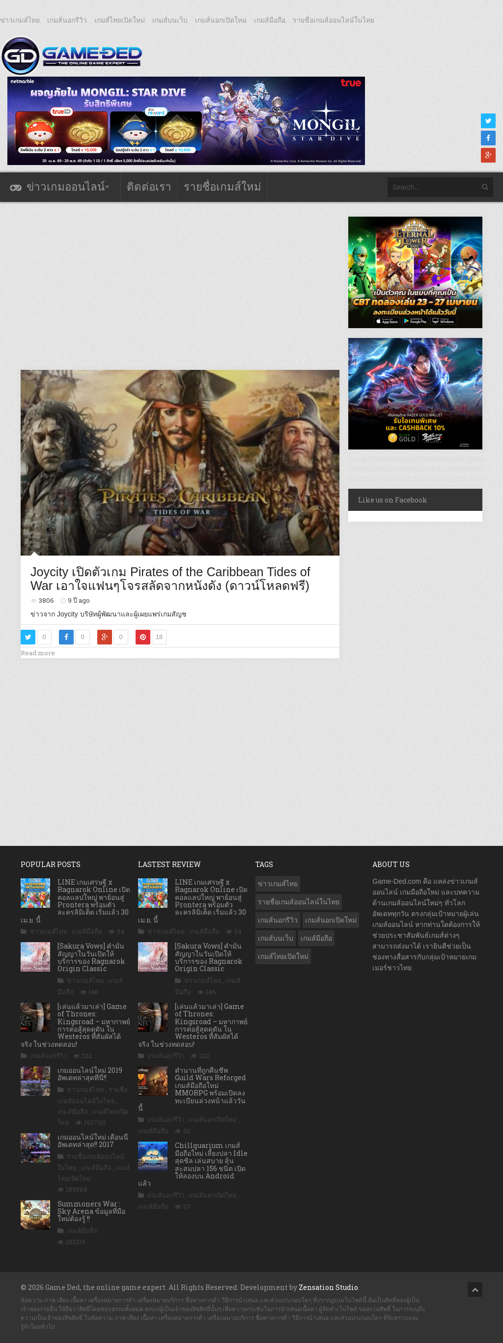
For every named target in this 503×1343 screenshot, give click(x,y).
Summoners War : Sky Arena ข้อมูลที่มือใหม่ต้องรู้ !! (91, 1211)
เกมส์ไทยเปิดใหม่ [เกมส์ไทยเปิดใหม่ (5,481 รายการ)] (283, 956)
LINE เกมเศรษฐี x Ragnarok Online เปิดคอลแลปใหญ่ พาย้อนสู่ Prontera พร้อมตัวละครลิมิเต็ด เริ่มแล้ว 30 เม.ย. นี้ (75, 900)
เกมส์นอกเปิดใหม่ (221, 20)
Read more (38, 652)
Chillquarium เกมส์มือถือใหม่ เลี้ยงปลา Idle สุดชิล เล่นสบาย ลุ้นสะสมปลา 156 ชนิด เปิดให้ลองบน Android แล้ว (193, 1164)
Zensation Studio (328, 1287)
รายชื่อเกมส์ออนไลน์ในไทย (333, 20)
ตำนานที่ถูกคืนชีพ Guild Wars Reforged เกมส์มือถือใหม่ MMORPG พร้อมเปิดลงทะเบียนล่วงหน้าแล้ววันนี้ (192, 1089)
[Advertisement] (199, 285)
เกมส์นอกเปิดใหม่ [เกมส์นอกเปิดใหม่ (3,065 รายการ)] (331, 920)
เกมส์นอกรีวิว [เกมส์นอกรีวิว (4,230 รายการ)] (278, 920)
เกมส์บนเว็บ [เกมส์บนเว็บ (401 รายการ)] (275, 938)
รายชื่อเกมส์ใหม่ (222, 187)
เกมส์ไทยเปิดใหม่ (119, 20)
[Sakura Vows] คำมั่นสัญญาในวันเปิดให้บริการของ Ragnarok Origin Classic (91, 957)
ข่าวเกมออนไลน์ (66, 187)
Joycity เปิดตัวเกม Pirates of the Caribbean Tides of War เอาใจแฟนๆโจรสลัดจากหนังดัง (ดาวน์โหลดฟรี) (170, 578)
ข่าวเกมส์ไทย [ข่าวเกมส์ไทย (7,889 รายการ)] (278, 884)
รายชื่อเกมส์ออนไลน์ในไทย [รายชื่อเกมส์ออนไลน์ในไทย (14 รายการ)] (298, 902)
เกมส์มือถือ (269, 20)
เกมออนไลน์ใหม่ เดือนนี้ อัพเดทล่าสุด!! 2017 (92, 1140)
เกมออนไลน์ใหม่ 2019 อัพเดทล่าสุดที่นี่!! (89, 1073)
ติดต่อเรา (149, 187)
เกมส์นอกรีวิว (67, 20)
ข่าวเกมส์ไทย (20, 20)
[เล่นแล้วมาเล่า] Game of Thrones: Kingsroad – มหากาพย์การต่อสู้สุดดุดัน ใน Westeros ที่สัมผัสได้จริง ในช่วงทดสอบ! (75, 1025)
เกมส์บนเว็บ (170, 20)
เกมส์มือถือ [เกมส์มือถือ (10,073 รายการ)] (316, 938)
